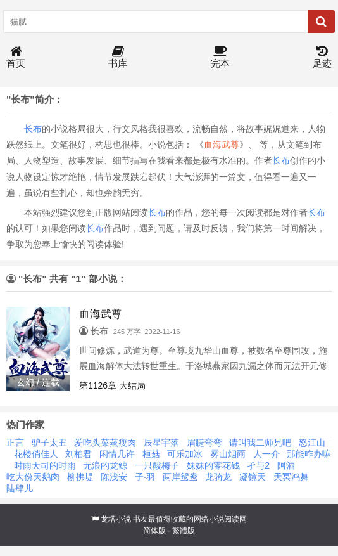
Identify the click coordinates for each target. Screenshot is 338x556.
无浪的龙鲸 (105, 465)
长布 (33, 129)
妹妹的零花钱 (213, 465)
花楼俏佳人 (36, 454)
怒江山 (312, 442)
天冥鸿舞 (291, 477)
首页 (15, 57)
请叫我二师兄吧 (260, 442)
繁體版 (183, 530)
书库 (117, 57)
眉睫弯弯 (204, 442)
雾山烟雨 (228, 454)
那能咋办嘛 (309, 454)
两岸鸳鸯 (180, 477)
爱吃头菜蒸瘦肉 (105, 442)
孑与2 (258, 465)
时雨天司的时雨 (45, 465)
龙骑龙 (218, 477)
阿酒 (286, 465)
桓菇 (151, 454)
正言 (15, 442)
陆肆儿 (19, 488)
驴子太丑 (49, 442)
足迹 (322, 57)
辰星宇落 (161, 442)
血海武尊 (221, 144)
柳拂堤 (80, 477)
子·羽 (145, 477)
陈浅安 (114, 477)
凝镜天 (252, 477)
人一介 (266, 454)
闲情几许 (117, 454)
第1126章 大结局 (112, 385)
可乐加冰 (185, 454)
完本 (220, 57)
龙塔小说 (116, 519)
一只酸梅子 (157, 465)
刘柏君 (78, 454)
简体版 (154, 530)
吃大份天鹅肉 (32, 477)
